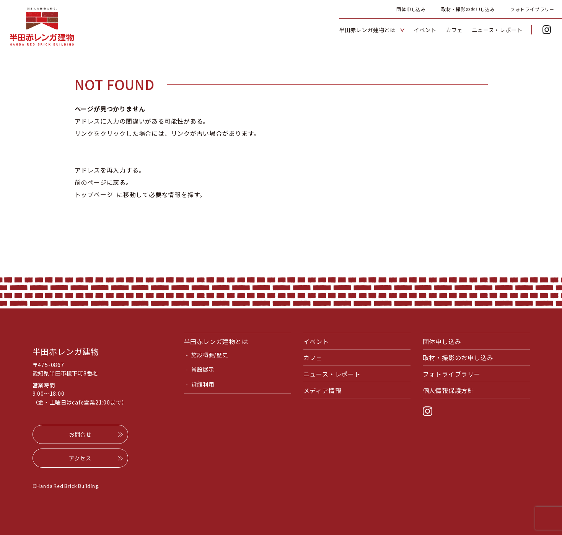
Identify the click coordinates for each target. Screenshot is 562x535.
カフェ (313, 357)
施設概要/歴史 (209, 355)
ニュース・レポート (332, 373)
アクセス (80, 458)
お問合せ (80, 434)
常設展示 (202, 369)
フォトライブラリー (532, 9)
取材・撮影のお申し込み (468, 9)
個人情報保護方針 (448, 390)
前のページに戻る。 (103, 182)
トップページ (94, 194)
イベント (316, 341)
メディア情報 (322, 390)
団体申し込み (411, 9)
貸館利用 (202, 384)
